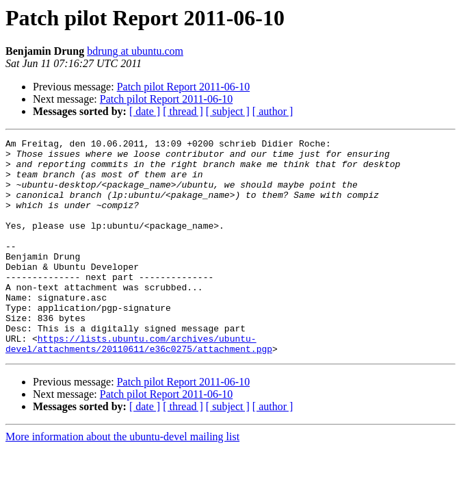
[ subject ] (228, 111)
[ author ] (272, 111)
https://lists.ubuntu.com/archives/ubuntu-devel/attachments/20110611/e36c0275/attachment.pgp (138, 385)
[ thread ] (183, 111)
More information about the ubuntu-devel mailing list (122, 479)
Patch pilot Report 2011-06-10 (183, 86)
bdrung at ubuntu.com (135, 51)
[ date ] (144, 111)
